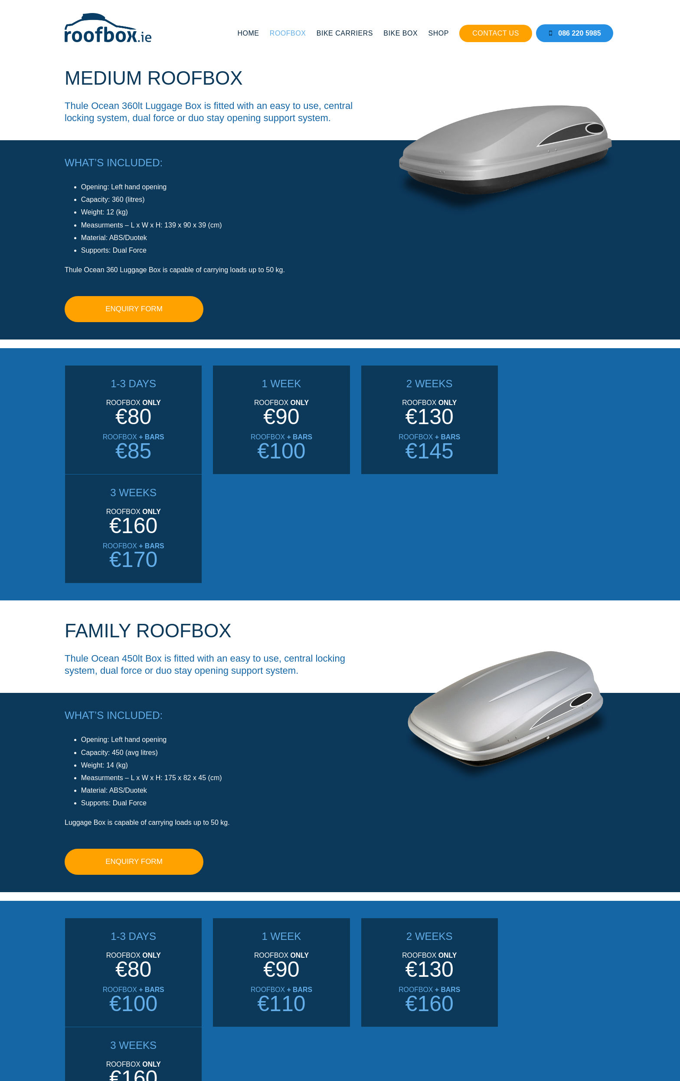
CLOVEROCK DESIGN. (365, 1055)
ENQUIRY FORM (134, 304)
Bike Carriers (346, 32)
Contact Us (497, 32)
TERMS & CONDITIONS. (414, 1048)
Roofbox (289, 32)
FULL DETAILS (457, 971)
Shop (439, 32)
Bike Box (402, 32)
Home (249, 32)
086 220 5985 (576, 32)
